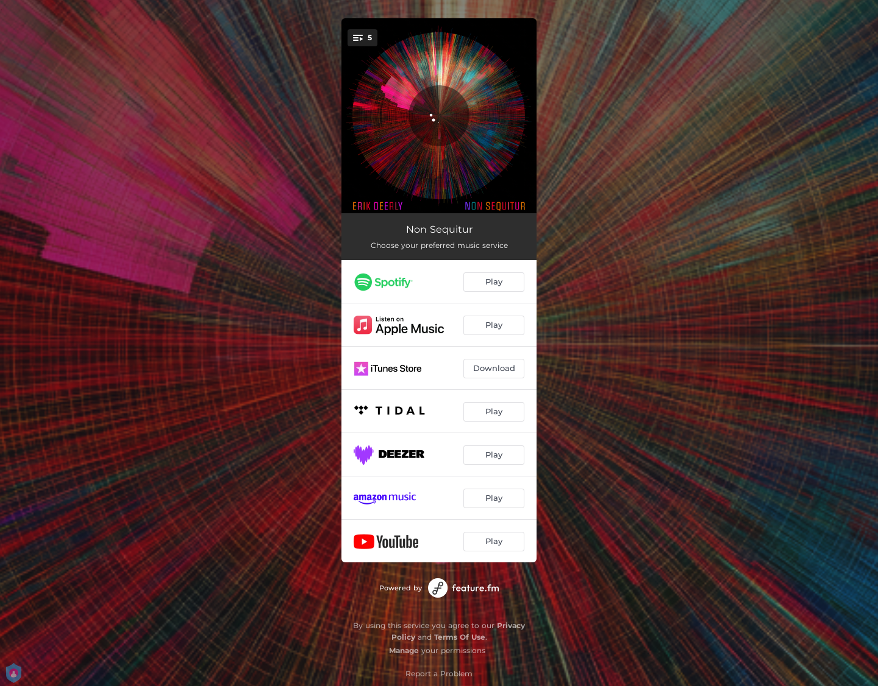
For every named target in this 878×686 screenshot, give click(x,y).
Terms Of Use (459, 637)
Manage (404, 650)
